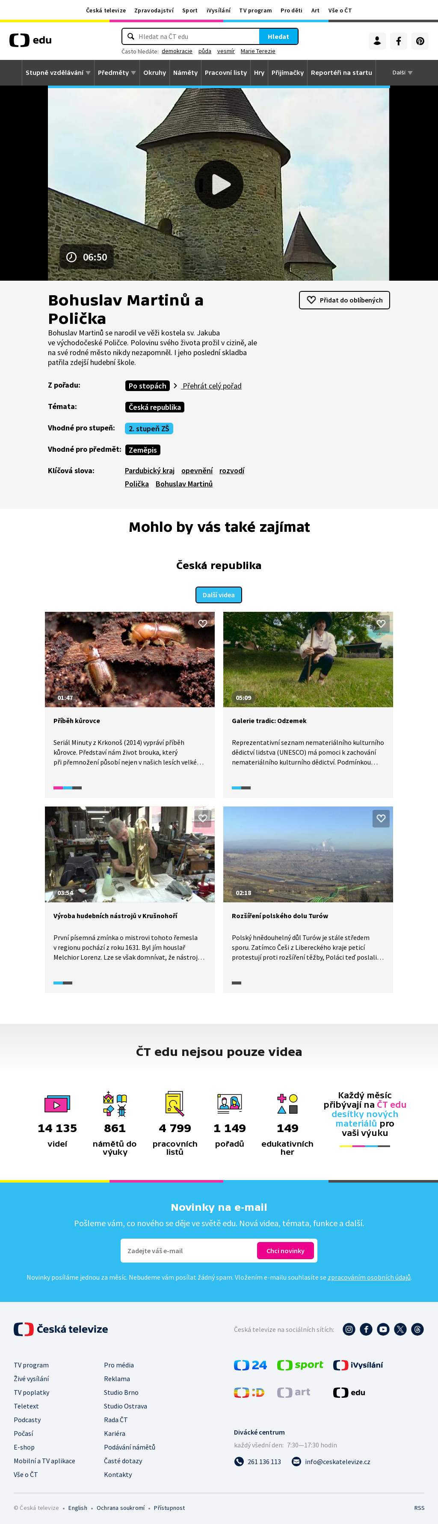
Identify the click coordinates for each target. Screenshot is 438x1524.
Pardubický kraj (150, 470)
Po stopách (147, 386)
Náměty (185, 72)
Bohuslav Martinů (184, 484)
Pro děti (291, 10)
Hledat (278, 36)
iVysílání (219, 10)
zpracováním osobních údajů (369, 1275)
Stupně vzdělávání (54, 72)
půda (204, 51)
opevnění (197, 470)
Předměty (113, 72)
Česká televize (106, 10)
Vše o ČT (340, 10)
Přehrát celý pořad (211, 386)
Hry (259, 72)
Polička (137, 484)
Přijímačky (288, 72)
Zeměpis (143, 450)
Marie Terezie (258, 51)
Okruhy (154, 72)
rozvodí (231, 470)
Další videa (219, 593)
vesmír (226, 51)
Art (315, 10)
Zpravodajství (154, 10)
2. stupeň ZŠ (149, 428)
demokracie (177, 51)
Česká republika (155, 407)
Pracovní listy (226, 72)
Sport (190, 10)
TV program (255, 10)
